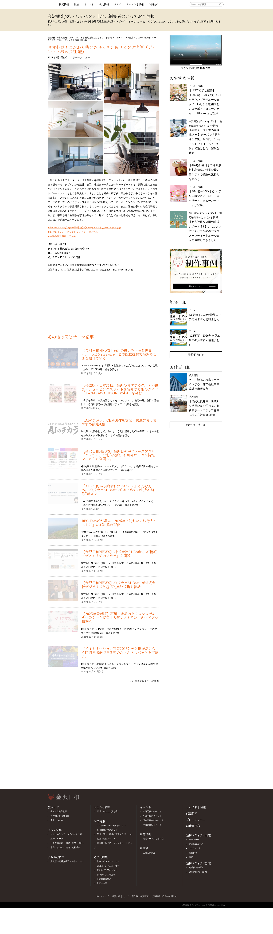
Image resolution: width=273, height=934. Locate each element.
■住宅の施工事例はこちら (62, 236)
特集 (76, 4)
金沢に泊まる (56, 820)
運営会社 (116, 896)
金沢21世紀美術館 (58, 811)
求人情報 (204, 405)
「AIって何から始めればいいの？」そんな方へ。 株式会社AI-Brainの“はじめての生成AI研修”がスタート (118, 489)
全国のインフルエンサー (108, 866)
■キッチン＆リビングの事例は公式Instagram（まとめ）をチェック (84, 227)
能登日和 (191, 813)
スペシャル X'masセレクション (111, 826)
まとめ (117, 4)
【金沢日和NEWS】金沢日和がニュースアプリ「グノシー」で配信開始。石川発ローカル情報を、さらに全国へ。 (118, 455)
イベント (89, 4)
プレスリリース (195, 820)
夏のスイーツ (56, 839)
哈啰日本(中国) (196, 867)
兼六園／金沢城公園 (59, 816)
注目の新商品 (149, 853)
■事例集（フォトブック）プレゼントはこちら (73, 231)
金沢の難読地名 (104, 879)
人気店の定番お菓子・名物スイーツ (67, 861)
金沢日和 (52, 37)
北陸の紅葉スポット (106, 839)
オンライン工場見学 (106, 875)
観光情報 (64, 4)
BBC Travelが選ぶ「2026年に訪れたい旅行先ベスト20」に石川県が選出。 (119, 522)
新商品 (144, 848)
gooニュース (195, 848)
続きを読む (111, 369)
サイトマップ (102, 896)
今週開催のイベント (152, 816)
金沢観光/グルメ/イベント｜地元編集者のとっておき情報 (85, 37)
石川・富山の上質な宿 (107, 811)
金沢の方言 (102, 883)
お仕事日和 (193, 826)
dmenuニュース (196, 844)
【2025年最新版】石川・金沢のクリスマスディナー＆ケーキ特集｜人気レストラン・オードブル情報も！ (120, 617)
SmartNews (194, 839)
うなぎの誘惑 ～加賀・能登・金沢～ (67, 843)
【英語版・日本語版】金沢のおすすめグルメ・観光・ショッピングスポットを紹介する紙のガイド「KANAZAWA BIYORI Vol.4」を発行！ (120, 389)
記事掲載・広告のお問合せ (164, 896)
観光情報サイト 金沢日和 (52, 4)
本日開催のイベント (152, 811)
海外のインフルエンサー (108, 870)
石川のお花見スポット (107, 830)
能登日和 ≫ (196, 354)
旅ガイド (53, 807)
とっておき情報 (135, 4)
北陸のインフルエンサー (108, 861)
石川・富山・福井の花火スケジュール (114, 834)
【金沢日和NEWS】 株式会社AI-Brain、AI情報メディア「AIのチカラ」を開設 (119, 553)
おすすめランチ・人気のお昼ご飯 (66, 834)
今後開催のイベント (152, 825)
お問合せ (154, 4)
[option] (196, 271)
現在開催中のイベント (153, 820)
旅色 (191, 857)
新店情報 (104, 4)
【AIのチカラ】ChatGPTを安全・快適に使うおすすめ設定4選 (119, 422)
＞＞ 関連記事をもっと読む (144, 681)
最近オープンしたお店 (153, 839)
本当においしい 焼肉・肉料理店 (65, 847)
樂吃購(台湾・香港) (198, 872)
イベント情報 (205, 100)
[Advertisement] (103, 305)
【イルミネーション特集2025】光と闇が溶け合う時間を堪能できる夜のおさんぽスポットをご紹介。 (120, 652)
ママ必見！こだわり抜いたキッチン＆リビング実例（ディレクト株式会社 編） (102, 49)
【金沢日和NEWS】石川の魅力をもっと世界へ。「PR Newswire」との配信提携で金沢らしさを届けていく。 (119, 354)
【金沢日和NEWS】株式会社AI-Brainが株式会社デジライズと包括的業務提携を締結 (118, 584)
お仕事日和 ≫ (196, 424)
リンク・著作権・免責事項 (136, 896)
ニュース (118, 37)
